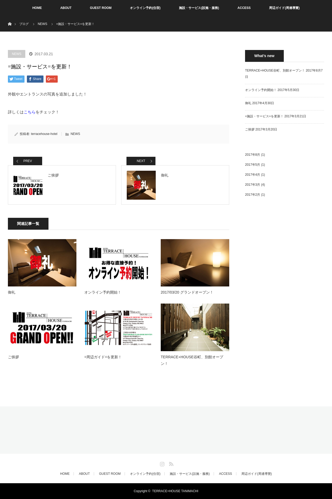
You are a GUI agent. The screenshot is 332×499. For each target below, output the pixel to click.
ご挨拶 (13, 357)
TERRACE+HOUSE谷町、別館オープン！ (192, 360)
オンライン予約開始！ (102, 292)
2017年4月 (252, 175)
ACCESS (244, 8)
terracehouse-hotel (44, 134)
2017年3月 (252, 185)
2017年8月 (252, 155)
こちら (30, 112)
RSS (170, 463)
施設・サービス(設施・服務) (199, 8)
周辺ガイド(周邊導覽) (284, 8)
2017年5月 (252, 165)
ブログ (24, 24)
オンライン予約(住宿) (145, 8)
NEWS (42, 24)
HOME (37, 8)
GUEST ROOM (100, 8)
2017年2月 (252, 194)
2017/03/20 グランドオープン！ (187, 292)
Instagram (161, 463)
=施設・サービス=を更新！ (264, 116)
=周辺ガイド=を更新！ (103, 357)
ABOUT (66, 8)
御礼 (11, 292)
